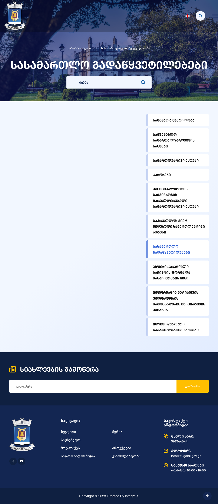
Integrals (131, 496)
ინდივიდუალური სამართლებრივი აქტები (176, 327)
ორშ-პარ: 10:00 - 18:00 (185, 467)
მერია (117, 432)
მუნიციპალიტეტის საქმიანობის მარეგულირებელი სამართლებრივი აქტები (176, 197)
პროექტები (121, 448)
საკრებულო (70, 440)
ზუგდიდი (68, 432)
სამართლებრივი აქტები (176, 160)
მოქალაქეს (70, 448)
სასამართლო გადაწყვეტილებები (171, 249)
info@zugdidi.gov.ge (185, 453)
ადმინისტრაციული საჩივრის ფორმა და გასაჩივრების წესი (171, 272)
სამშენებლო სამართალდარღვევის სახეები (174, 140)
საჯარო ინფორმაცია (78, 456)
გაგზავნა (192, 386)
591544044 (185, 439)
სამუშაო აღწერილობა (174, 120)
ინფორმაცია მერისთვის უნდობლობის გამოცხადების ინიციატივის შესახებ (179, 301)
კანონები (162, 175)
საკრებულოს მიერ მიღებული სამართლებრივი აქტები (179, 226)
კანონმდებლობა (80, 48)
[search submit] (143, 82)
